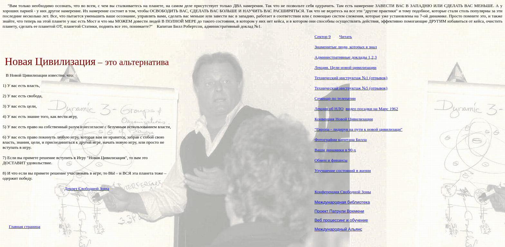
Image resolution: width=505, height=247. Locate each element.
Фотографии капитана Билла (340, 139)
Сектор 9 (322, 36)
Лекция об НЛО (328, 108)
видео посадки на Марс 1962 (372, 108)
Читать (345, 36)
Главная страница (24, 226)
